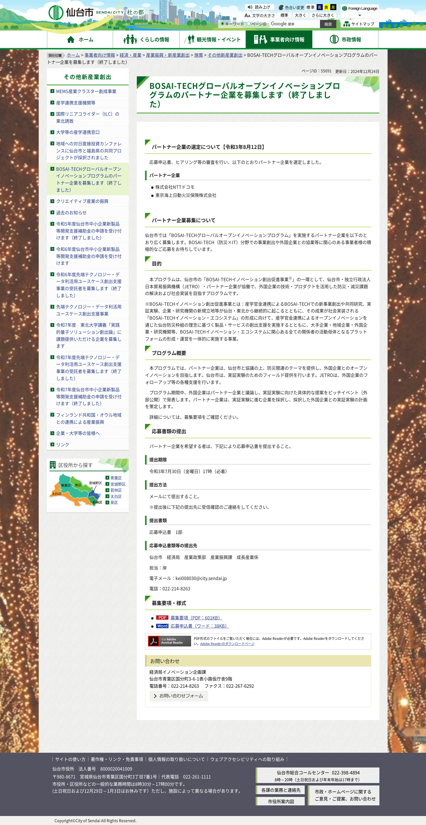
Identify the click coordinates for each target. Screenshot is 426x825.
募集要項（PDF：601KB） (196, 618)
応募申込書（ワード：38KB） (200, 626)
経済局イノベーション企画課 (177, 672)
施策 (198, 55)
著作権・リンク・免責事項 (117, 759)
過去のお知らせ (71, 212)
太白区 (116, 496)
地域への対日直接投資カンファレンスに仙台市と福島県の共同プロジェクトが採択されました (89, 150)
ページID (257, 23)
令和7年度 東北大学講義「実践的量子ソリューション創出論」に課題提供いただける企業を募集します (89, 335)
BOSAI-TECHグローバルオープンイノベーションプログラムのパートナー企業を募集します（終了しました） (89, 179)
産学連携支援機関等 (75, 102)
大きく (300, 15)
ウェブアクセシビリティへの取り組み (247, 759)
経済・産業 (130, 55)
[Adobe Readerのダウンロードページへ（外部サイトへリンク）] (169, 638)
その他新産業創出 (225, 55)
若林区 (116, 490)
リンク (62, 444)
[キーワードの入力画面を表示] (222, 23)
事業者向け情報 (99, 55)
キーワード (232, 23)
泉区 (114, 502)
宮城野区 (118, 484)
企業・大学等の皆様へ (78, 433)
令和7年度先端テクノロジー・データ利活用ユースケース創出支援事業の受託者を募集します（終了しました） (89, 367)
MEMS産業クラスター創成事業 (86, 91)
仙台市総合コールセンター (303, 772)
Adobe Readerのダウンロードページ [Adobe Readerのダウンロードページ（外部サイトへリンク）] (227, 643)
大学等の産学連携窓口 (78, 132)
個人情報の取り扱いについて (176, 759)
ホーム (73, 55)
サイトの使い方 (70, 759)
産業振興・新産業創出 (168, 55)
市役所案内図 (281, 801)
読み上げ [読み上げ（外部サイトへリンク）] (262, 7)
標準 (310, 7)
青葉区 (116, 477)
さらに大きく (323, 15)
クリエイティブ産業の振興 (82, 201)
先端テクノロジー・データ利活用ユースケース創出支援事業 (89, 310)
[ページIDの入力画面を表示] (248, 23)
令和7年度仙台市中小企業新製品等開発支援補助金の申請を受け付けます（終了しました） (89, 396)
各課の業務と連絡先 (281, 790)
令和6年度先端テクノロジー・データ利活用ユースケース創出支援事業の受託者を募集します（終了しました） (89, 285)
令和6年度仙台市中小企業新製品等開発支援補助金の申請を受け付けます (89, 256)
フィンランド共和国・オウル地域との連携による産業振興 (89, 418)
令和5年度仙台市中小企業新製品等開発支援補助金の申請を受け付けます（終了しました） (89, 230)
